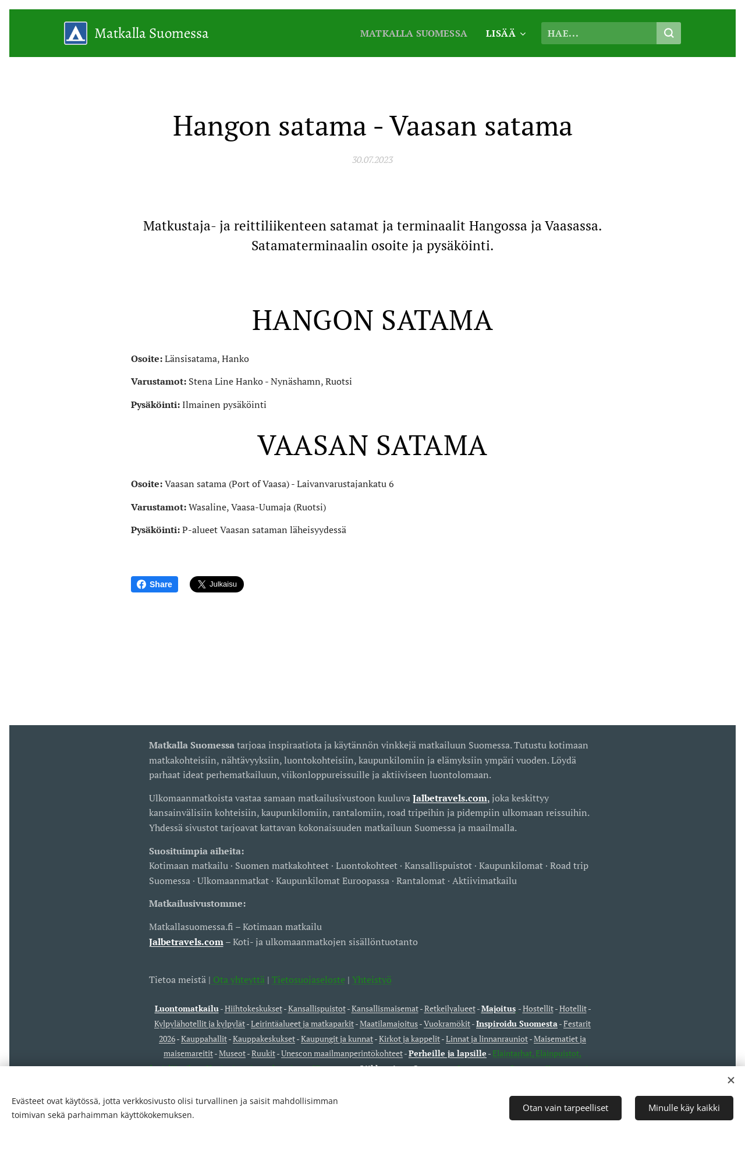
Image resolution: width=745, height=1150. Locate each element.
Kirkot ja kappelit (409, 1037)
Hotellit (573, 1008)
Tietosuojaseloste (308, 978)
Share (154, 584)
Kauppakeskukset (264, 1037)
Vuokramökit (447, 1023)
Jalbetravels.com (186, 941)
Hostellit (538, 1008)
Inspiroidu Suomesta (517, 1023)
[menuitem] (414, 33)
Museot (232, 1053)
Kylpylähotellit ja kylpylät (199, 1023)
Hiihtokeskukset (253, 1008)
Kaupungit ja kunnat (337, 1037)
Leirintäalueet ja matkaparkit (302, 1023)
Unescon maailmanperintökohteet (342, 1053)
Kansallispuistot (317, 1008)
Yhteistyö (372, 978)
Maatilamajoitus (389, 1023)
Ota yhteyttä (238, 978)
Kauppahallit (204, 1037)
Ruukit (263, 1053)
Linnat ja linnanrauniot (487, 1037)
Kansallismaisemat (385, 1008)
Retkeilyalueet (450, 1008)
